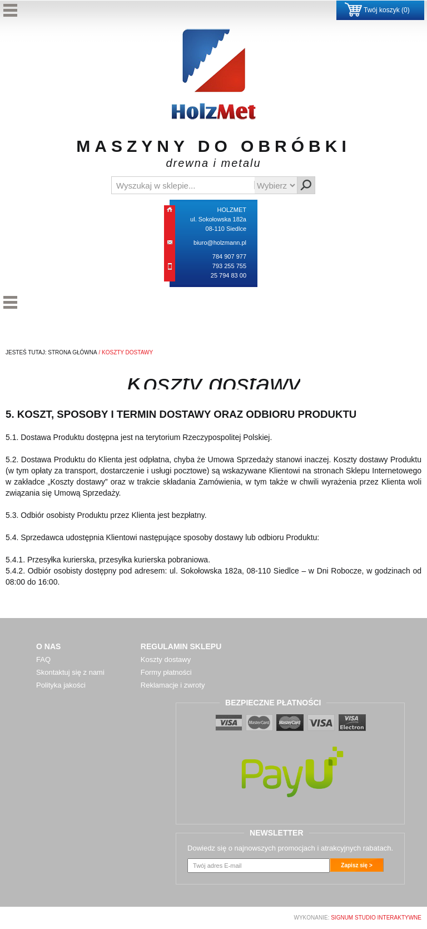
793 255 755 (229, 266)
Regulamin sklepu (181, 646)
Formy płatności (166, 672)
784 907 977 (229, 256)
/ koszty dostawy (125, 352)
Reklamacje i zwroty (173, 685)
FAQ (43, 659)
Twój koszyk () (377, 9)
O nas (48, 646)
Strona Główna (72, 352)
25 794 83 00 (228, 275)
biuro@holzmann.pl (219, 242)
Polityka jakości (61, 685)
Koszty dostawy (166, 659)
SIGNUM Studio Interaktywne (376, 918)
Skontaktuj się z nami (70, 672)
